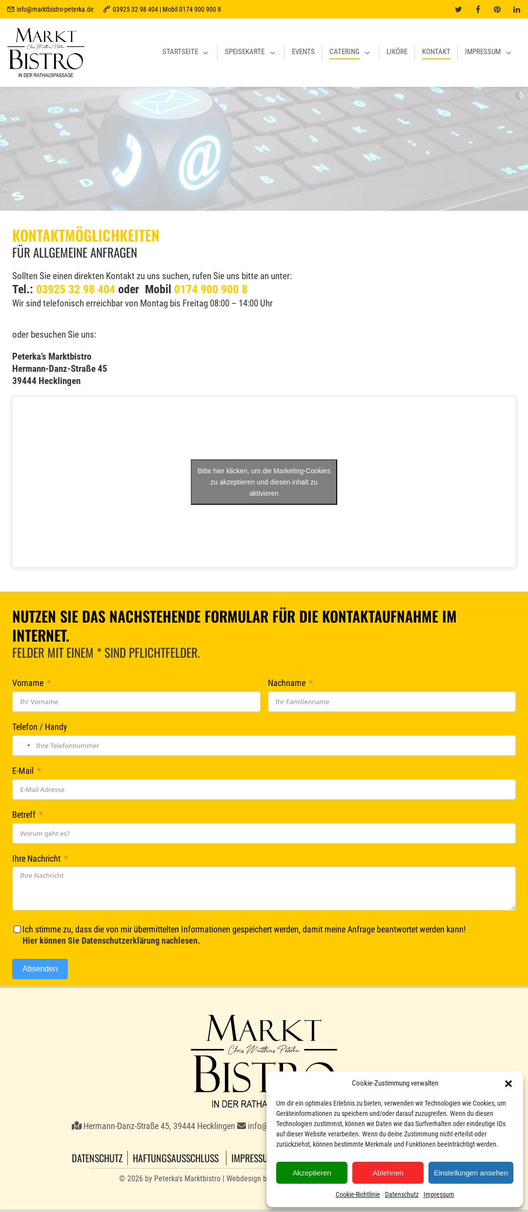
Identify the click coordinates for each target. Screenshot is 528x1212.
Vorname (27, 683)
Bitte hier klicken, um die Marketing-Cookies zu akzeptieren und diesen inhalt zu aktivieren (264, 481)
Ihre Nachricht (36, 859)
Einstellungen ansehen (471, 1173)
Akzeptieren (311, 1173)
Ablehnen (387, 1173)
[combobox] (23, 745)
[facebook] (478, 9)
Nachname (286, 683)
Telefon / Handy (39, 727)
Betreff (24, 815)
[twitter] (458, 9)
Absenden (40, 969)
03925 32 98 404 (75, 289)
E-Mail (23, 771)
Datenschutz (402, 1194)
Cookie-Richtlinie (358, 1194)
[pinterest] (497, 9)
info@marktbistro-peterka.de (55, 9)
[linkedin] (517, 9)
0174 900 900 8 (210, 289)
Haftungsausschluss (176, 1158)
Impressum (439, 1194)
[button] (508, 1084)
